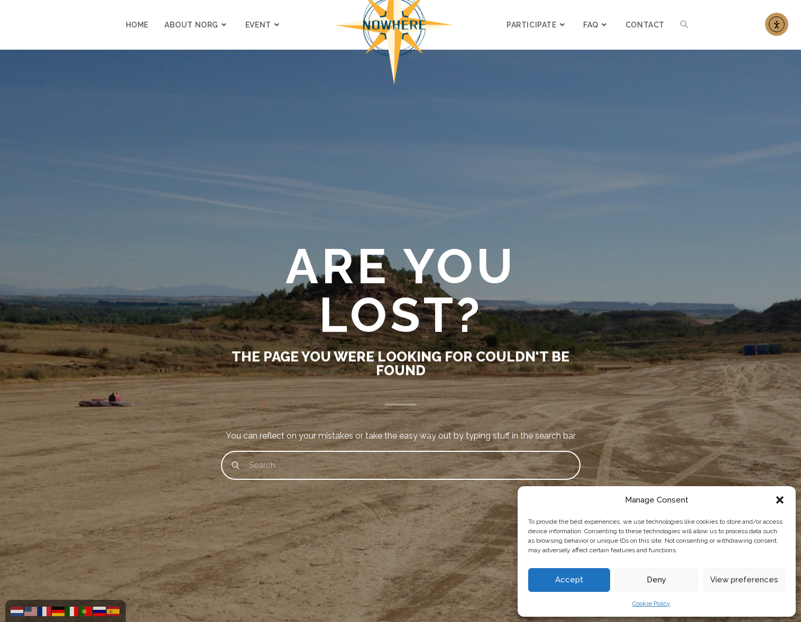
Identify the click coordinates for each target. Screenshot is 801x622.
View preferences (744, 579)
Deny (656, 579)
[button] (780, 500)
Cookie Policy (651, 603)
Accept (569, 579)
